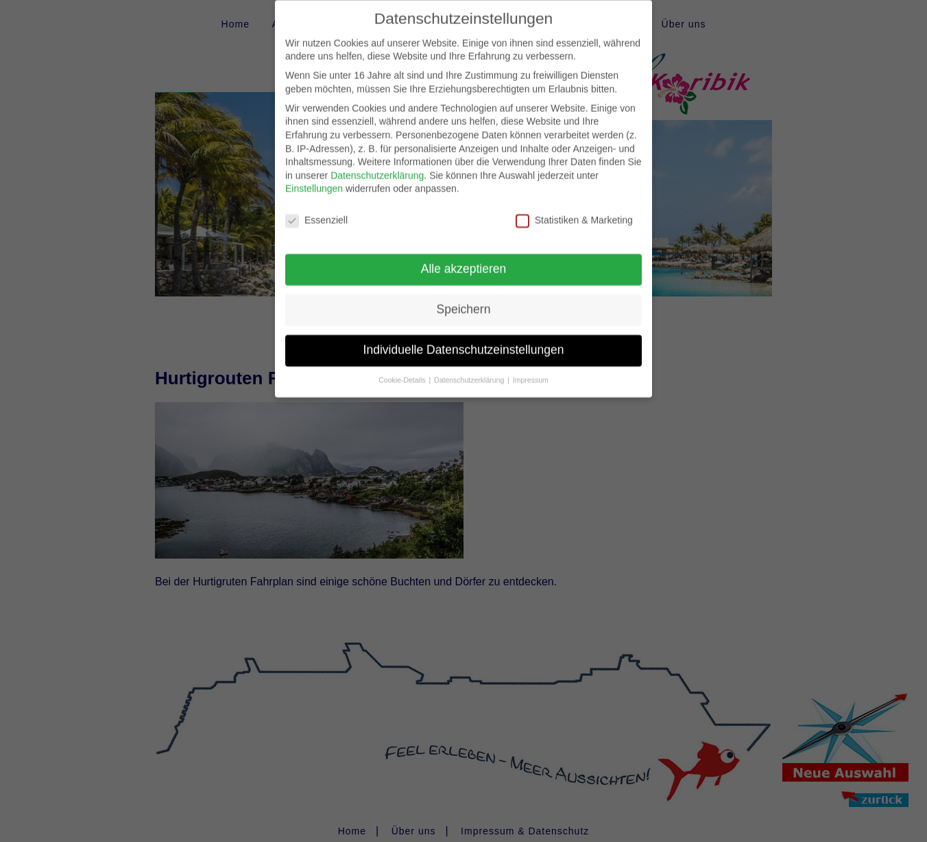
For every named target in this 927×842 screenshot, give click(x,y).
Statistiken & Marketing (574, 209)
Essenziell (316, 209)
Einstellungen (314, 177)
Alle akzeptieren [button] (464, 257)
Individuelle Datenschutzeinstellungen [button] (463, 338)
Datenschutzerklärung (377, 164)
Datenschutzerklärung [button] (470, 368)
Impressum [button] (531, 368)
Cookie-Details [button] (402, 368)
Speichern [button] (464, 298)
